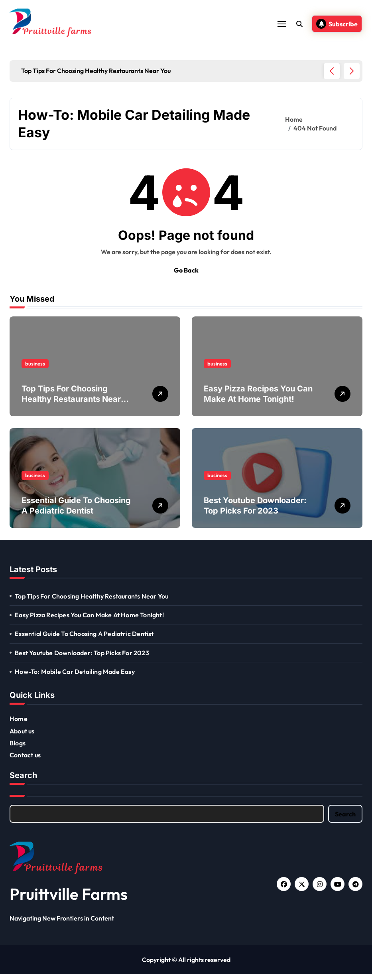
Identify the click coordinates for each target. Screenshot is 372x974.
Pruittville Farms (69, 894)
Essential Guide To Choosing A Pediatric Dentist (84, 634)
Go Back (186, 270)
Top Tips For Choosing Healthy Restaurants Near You (71, 399)
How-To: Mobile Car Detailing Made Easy (75, 672)
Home (19, 719)
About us (22, 731)
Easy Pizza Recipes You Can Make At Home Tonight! (89, 615)
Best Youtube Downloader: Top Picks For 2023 (82, 653)
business (35, 363)
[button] (352, 71)
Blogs (18, 743)
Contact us (25, 755)
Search (345, 814)
